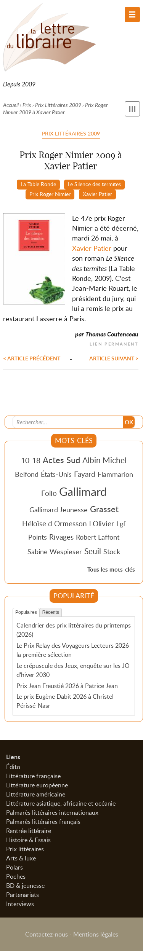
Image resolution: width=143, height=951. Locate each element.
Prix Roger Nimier (50, 194)
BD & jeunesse (25, 885)
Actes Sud (61, 459)
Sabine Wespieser (54, 551)
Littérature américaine (35, 794)
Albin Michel (104, 460)
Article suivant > (113, 358)
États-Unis (56, 474)
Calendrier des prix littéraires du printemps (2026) (73, 630)
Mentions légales (95, 934)
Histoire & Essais (28, 840)
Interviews (20, 904)
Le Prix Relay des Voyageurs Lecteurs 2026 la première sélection (72, 650)
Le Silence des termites (94, 184)
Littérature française (33, 776)
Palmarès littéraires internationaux (52, 812)
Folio (49, 493)
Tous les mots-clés (111, 569)
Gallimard (83, 491)
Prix (26, 104)
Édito (13, 767)
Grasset (104, 509)
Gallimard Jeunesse (58, 509)
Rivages (61, 537)
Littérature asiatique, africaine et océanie (61, 803)
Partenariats (22, 894)
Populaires (26, 612)
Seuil (92, 551)
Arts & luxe (21, 858)
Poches (16, 876)
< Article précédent (31, 358)
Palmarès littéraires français (43, 821)
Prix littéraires (25, 849)
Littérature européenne (37, 785)
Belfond (27, 474)
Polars (14, 867)
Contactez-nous (46, 934)
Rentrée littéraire (28, 831)
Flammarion (115, 474)
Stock (111, 551)
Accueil (11, 104)
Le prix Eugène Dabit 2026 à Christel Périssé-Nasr (65, 701)
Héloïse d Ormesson (54, 523)
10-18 (30, 460)
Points (37, 537)
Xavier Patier (97, 194)
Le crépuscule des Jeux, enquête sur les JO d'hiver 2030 (73, 670)
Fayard (84, 474)
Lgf (120, 523)
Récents (50, 612)
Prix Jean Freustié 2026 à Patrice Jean (67, 686)
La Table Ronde (38, 184)
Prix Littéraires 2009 (58, 104)
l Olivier (101, 523)
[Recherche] (68, 422)
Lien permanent (114, 343)
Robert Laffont (97, 537)
